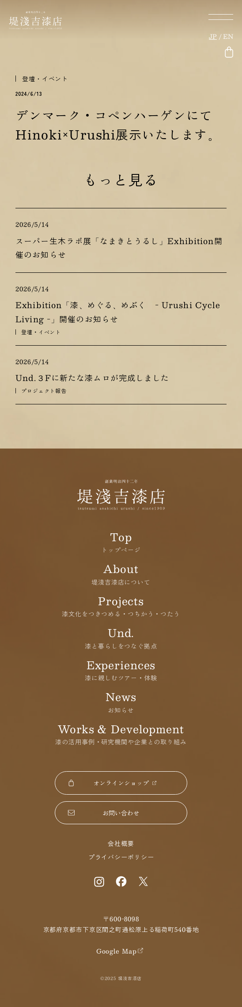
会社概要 (121, 843)
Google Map (116, 951)
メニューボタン (221, 17)
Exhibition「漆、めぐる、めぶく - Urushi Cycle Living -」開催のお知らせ (117, 312)
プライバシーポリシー (121, 857)
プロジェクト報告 (44, 390)
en (228, 36)
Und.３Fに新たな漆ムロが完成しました (92, 378)
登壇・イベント (45, 78)
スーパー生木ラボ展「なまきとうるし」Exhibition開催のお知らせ (119, 248)
